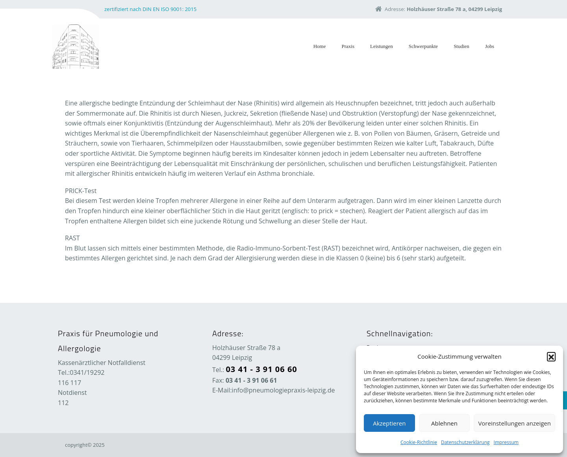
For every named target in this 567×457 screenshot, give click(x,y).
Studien (461, 46)
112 (63, 402)
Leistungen (381, 46)
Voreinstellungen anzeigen (514, 423)
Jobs (489, 46)
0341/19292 (87, 372)
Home (319, 46)
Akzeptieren (389, 423)
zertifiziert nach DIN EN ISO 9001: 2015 (150, 9)
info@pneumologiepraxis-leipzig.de (283, 390)
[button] (551, 356)
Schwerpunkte (423, 46)
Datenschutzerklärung (465, 442)
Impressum (506, 442)
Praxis (348, 46)
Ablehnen (444, 423)
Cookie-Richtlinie (418, 442)
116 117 (69, 382)
